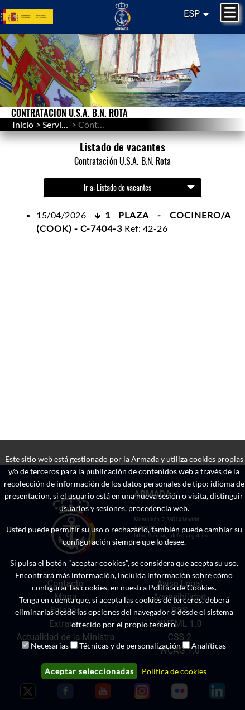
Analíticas (208, 645)
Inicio (22, 124)
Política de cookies (174, 671)
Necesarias (50, 645)
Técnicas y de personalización (130, 645)
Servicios (59, 124)
